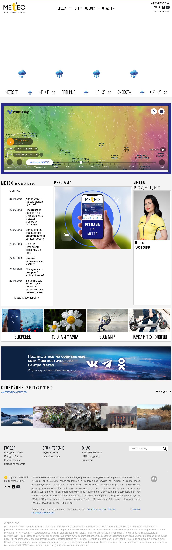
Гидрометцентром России (101, 509)
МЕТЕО (18, 183)
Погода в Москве (13, 452)
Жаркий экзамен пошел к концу (35, 261)
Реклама (63, 183)
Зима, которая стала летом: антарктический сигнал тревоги (35, 234)
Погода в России (13, 456)
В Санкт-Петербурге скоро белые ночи (33, 248)
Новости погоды (51, 456)
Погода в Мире (12, 460)
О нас (106, 9)
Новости (89, 9)
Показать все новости (26, 297)
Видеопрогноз (50, 452)
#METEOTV (7, 392)
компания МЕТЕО (92, 452)
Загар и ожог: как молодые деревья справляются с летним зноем (35, 286)
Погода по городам (14, 464)
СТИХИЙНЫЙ (27, 388)
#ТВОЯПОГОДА (160, 3)
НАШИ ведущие (90, 456)
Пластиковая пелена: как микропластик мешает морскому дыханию (34, 217)
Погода (61, 9)
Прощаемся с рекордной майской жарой (35, 272)
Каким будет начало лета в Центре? (34, 201)
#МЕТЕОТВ (20, 392)
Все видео (161, 391)
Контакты (87, 460)
